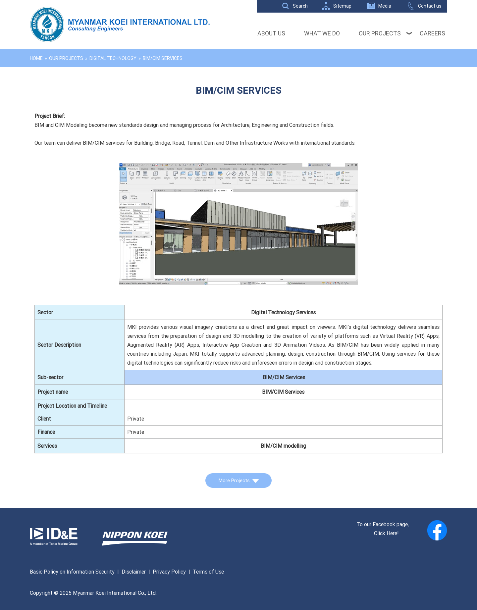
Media (384, 6)
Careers (432, 33)
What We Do (322, 33)
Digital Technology (112, 58)
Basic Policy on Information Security (72, 571)
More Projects (239, 480)
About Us (271, 33)
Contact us (429, 6)
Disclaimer (134, 571)
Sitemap (342, 6)
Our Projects (380, 33)
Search (300, 6)
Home (36, 58)
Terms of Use (208, 571)
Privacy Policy (169, 571)
